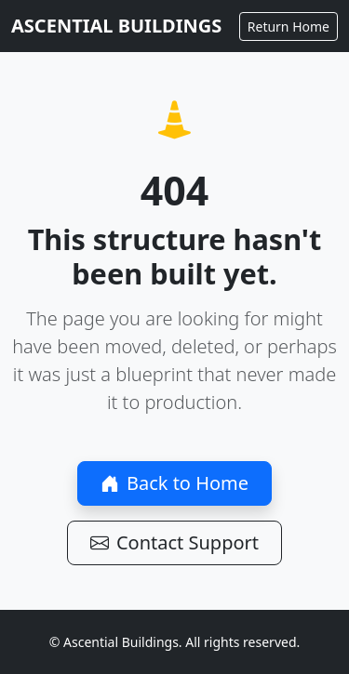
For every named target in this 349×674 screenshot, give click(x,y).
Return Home (288, 26)
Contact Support (174, 542)
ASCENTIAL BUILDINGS (116, 25)
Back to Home (174, 483)
